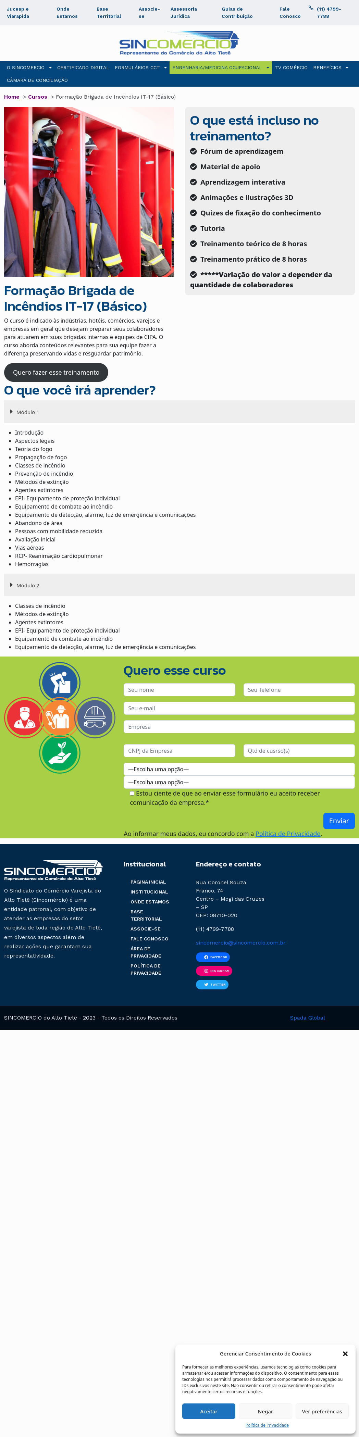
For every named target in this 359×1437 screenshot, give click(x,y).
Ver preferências (322, 1411)
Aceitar (209, 1411)
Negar (265, 1411)
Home (12, 96)
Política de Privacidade (267, 1425)
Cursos (37, 96)
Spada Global (307, 1017)
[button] (345, 1353)
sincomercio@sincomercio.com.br (241, 942)
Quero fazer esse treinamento (56, 372)
